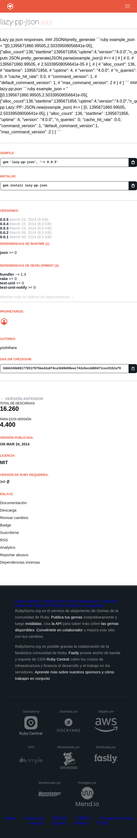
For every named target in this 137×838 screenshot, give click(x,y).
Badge (5, 525)
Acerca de (24, 605)
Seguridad (95, 605)
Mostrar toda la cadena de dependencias (35, 297)
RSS (4, 540)
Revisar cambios (14, 517)
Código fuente (53, 601)
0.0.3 (4, 228)
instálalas (34, 623)
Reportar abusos (14, 555)
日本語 (102, 823)
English (10, 818)
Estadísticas (87, 601)
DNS (35, 747)
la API (56, 623)
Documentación (13, 503)
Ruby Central (58, 659)
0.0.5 (4, 219)
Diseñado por (69, 711)
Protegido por (88, 783)
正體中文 (83, 818)
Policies (59, 605)
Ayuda (38, 605)
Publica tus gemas (66, 617)
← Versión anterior (21, 398)
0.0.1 (4, 237)
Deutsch (81, 823)
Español (59, 823)
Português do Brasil (116, 818)
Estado (21, 601)
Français (36, 823)
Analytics (7, 547)
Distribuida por (107, 747)
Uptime (34, 601)
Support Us (76, 605)
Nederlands (34, 818)
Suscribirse (9, 532)
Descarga (8, 510)
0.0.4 (4, 224)
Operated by (33, 713)
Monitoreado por (68, 747)
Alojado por (107, 711)
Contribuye (108, 601)
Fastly (74, 653)
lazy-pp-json (19, 21)
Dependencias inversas (20, 562)
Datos (71, 601)
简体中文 (60, 818)
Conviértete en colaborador (59, 630)
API (48, 605)
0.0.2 (4, 232)
